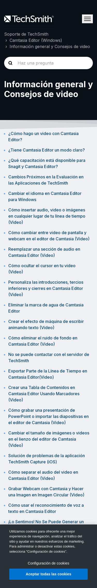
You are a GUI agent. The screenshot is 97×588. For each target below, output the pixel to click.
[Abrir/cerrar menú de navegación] (87, 18)
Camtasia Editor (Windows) (36, 40)
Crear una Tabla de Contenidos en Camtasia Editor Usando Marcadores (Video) (43, 393)
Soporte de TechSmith (26, 34)
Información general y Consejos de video (50, 46)
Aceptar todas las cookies (48, 574)
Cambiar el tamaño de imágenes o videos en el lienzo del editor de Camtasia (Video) (48, 439)
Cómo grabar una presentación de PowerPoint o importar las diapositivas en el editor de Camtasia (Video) (48, 416)
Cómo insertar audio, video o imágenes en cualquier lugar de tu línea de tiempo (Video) (46, 216)
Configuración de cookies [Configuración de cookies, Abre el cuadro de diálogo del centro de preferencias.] (48, 563)
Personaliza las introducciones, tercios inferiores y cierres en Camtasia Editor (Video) (45, 288)
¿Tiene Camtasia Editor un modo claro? (46, 150)
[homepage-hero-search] (48, 63)
